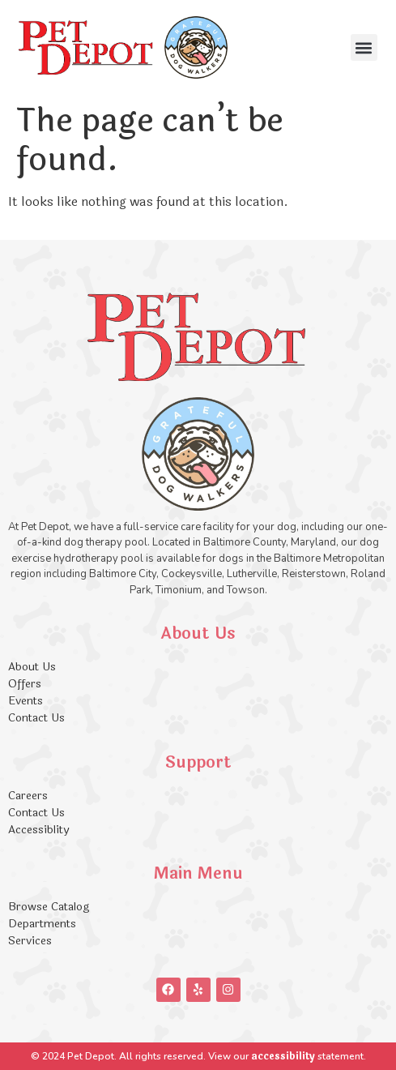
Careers (28, 795)
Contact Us (36, 717)
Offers (26, 683)
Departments (42, 923)
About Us (32, 666)
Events (25, 700)
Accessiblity (38, 829)
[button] (364, 47)
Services (30, 940)
